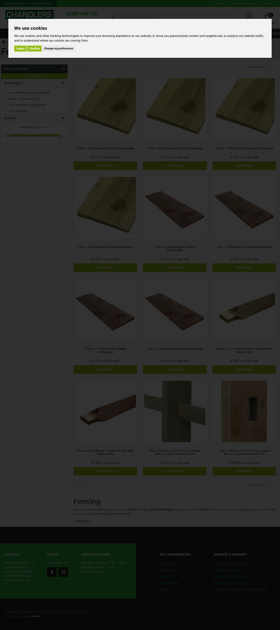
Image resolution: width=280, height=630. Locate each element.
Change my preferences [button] (58, 48)
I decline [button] (34, 48)
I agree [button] (20, 48)
